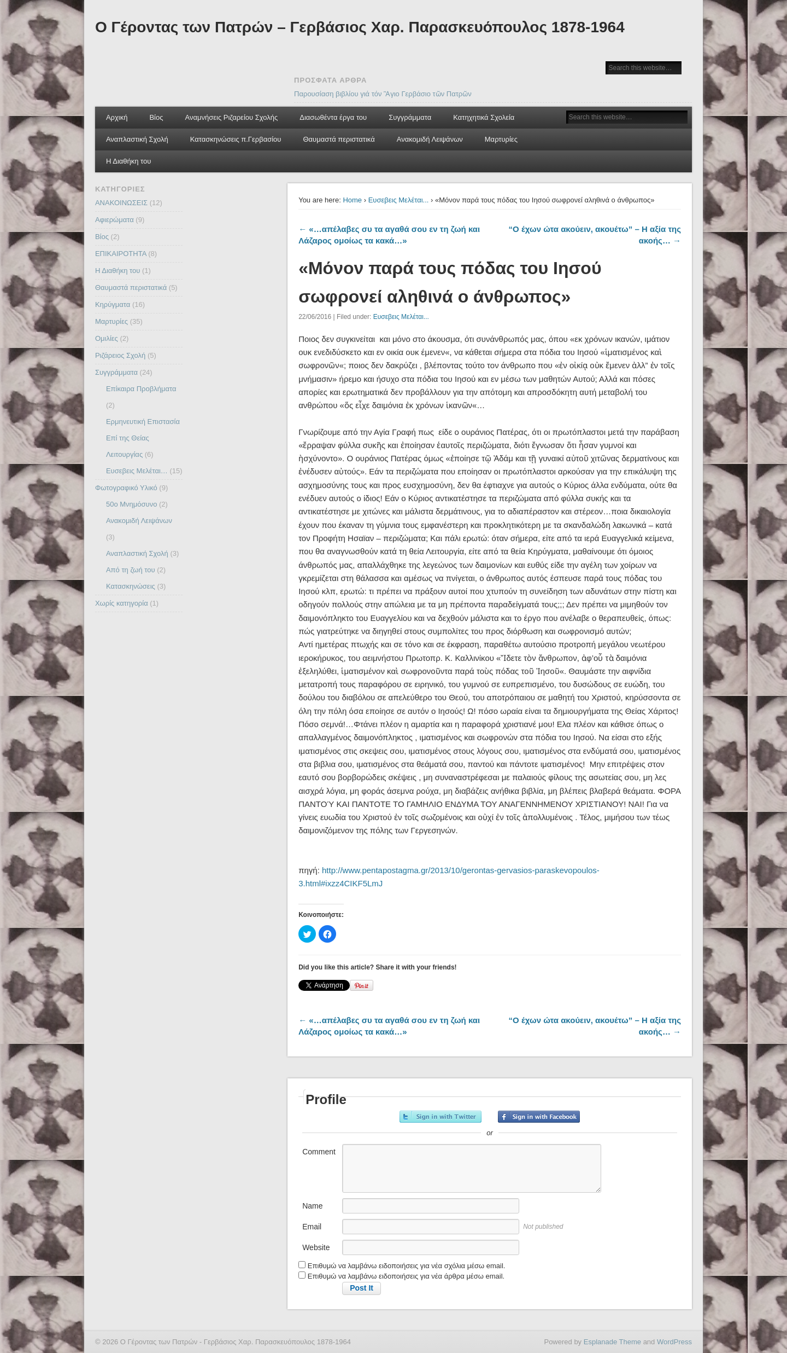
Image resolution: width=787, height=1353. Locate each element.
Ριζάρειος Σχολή (120, 355)
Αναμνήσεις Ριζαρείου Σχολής (231, 117)
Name (312, 1205)
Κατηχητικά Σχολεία (483, 117)
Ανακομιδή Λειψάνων (430, 139)
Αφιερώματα (114, 220)
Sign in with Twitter (440, 1117)
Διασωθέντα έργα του (333, 117)
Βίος (156, 117)
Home (352, 200)
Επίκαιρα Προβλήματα (141, 389)
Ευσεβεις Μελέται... (398, 200)
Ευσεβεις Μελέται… (137, 471)
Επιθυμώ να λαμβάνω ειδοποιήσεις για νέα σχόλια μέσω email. (407, 1266)
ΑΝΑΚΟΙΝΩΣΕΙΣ (121, 203)
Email (311, 1226)
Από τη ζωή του (130, 570)
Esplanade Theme (612, 1342)
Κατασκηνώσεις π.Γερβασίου (235, 139)
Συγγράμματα (410, 117)
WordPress (674, 1342)
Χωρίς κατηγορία (121, 603)
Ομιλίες (106, 338)
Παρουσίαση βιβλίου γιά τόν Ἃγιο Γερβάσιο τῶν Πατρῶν (383, 94)
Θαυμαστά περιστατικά (338, 139)
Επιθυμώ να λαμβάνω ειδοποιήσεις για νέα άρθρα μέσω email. (406, 1276)
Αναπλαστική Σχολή (137, 139)
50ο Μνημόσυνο (131, 504)
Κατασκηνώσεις (130, 586)
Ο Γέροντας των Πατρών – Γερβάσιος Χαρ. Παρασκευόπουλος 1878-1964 (360, 27)
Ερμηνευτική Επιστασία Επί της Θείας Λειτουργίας (143, 437)
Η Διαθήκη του (128, 161)
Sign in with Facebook (539, 1117)
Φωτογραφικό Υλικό (126, 488)
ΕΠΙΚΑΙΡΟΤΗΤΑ (120, 253)
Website (316, 1247)
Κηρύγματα (112, 304)
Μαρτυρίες (501, 139)
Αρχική (117, 117)
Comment (319, 1151)
